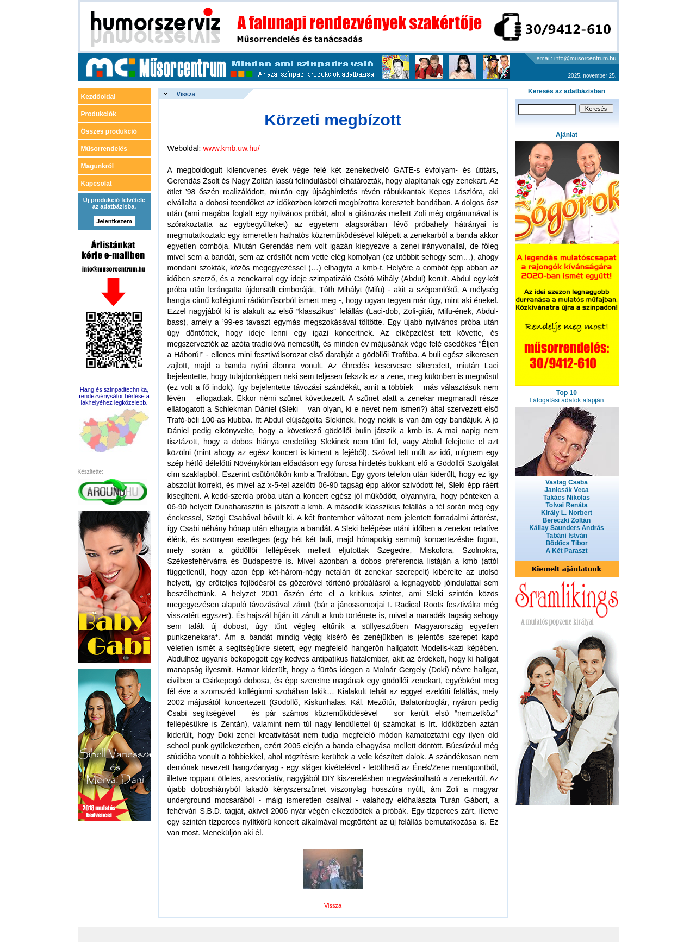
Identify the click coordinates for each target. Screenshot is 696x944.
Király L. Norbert (566, 513)
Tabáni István (566, 535)
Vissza (186, 94)
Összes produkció (109, 131)
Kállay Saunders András (566, 528)
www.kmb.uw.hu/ (231, 148)
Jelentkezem (114, 221)
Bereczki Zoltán (567, 520)
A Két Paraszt (567, 551)
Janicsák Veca (566, 490)
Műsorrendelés (104, 149)
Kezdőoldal (98, 96)
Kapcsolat (96, 183)
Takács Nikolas (566, 497)
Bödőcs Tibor (566, 543)
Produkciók (98, 114)
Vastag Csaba (566, 482)
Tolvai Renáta (566, 505)
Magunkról (97, 166)
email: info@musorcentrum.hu (577, 58)
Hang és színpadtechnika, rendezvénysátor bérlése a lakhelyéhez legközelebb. (114, 396)
